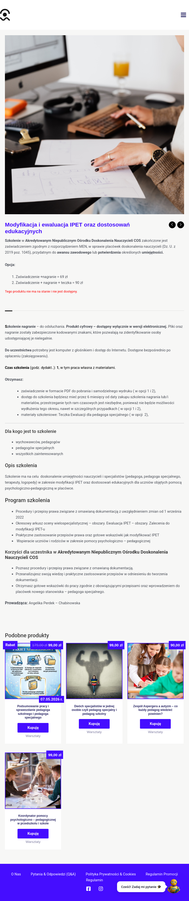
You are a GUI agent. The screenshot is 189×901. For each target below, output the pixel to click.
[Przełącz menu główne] (183, 14)
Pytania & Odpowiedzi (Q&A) (53, 874)
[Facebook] (88, 888)
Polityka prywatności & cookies (111, 874)
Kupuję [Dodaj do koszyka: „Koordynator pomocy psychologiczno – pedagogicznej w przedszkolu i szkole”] (32, 833)
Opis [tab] (8, 315)
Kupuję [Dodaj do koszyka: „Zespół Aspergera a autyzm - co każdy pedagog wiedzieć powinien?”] (155, 723)
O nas (16, 874)
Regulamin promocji (162, 874)
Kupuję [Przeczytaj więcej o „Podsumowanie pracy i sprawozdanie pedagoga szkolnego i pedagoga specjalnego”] (32, 727)
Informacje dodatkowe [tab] (35, 315)
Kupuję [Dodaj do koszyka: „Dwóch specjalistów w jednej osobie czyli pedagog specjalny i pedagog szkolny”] (94, 723)
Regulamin (94, 880)
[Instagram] (100, 888)
